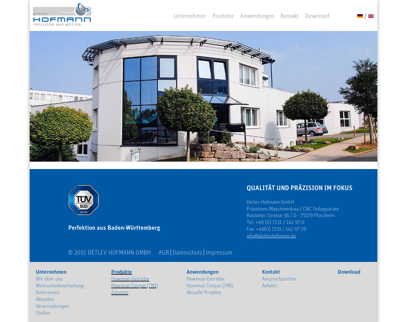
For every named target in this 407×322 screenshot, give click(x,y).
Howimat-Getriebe (130, 279)
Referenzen (47, 292)
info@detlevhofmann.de (271, 236)
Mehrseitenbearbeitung (60, 285)
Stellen (43, 313)
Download (317, 15)
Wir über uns (49, 279)
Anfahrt (269, 285)
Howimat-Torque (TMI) (134, 285)
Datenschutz (187, 252)
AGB (164, 252)
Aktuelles (45, 299)
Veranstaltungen (52, 306)
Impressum (219, 252)
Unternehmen (189, 15)
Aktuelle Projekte (204, 292)
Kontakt (290, 15)
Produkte (223, 15)
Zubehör (119, 292)
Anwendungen (257, 15)
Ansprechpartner (279, 279)
